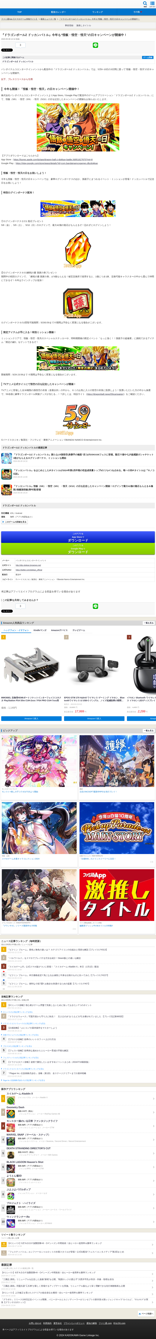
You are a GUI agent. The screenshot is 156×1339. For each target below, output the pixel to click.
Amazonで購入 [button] (31, 718)
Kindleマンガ (40, 630)
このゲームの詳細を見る (15, 522)
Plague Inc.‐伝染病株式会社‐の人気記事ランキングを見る (24, 1080)
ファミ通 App (11, 4)
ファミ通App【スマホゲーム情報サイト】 (19, 19)
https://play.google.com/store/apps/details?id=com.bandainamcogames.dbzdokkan (57, 163)
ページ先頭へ (147, 1314)
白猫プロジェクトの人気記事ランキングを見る (21, 1035)
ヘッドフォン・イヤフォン (16, 630)
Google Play (78, 549)
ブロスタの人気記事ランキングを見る (17, 1046)
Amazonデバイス (59, 630)
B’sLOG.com (119, 1323)
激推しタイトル (83, 25)
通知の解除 (91, 1323)
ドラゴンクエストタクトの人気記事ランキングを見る (23, 1069)
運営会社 (57, 1323)
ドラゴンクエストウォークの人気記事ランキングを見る (24, 1023)
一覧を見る (149, 623)
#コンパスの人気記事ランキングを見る (18, 1012)
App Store (78, 537)
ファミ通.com (105, 1323)
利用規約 (47, 1323)
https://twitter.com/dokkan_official (29, 570)
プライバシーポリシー (74, 1323)
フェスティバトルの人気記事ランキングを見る (21, 1058)
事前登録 (69, 25)
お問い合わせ (35, 1323)
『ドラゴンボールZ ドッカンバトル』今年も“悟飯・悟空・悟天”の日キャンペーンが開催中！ (99, 19)
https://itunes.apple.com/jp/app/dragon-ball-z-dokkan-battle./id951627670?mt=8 (53, 159)
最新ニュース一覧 (48, 19)
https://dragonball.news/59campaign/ (105, 394)
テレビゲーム (78, 630)
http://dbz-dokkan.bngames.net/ (28, 565)
